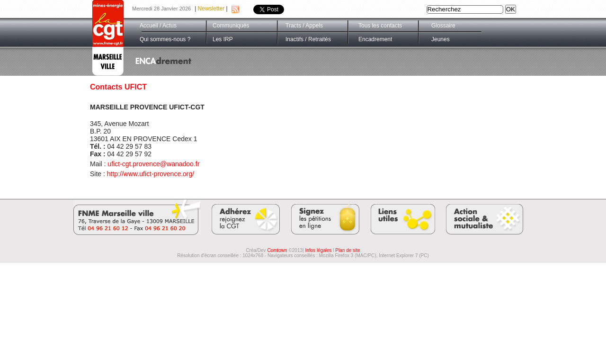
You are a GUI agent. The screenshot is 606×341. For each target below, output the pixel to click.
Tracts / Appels (304, 25)
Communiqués (231, 25)
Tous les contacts (380, 25)
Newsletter (211, 8)
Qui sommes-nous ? (165, 39)
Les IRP (223, 39)
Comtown (277, 250)
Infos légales (318, 250)
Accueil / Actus (158, 25)
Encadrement (375, 39)
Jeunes (440, 39)
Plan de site (347, 250)
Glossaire (443, 25)
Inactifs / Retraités (308, 39)
